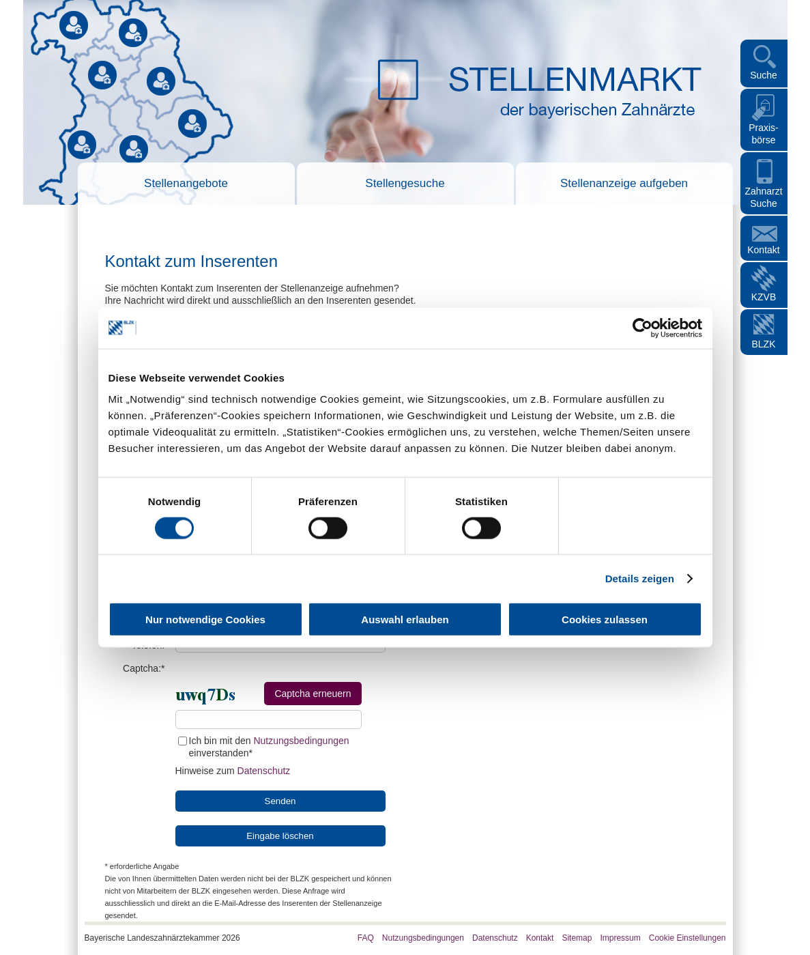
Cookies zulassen (605, 619)
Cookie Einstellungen (687, 938)
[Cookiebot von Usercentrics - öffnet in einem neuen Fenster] (642, 327)
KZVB (764, 296)
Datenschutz (264, 770)
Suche (763, 75)
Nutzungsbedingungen (301, 740)
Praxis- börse (764, 133)
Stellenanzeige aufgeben (624, 183)
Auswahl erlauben (404, 619)
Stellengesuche (404, 183)
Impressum (620, 938)
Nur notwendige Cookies (205, 619)
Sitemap (577, 938)
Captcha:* (143, 668)
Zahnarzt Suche (763, 197)
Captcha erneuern (312, 693)
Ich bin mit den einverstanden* (263, 746)
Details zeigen (639, 578)
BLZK (763, 344)
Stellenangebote (186, 183)
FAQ (366, 938)
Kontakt (763, 249)
